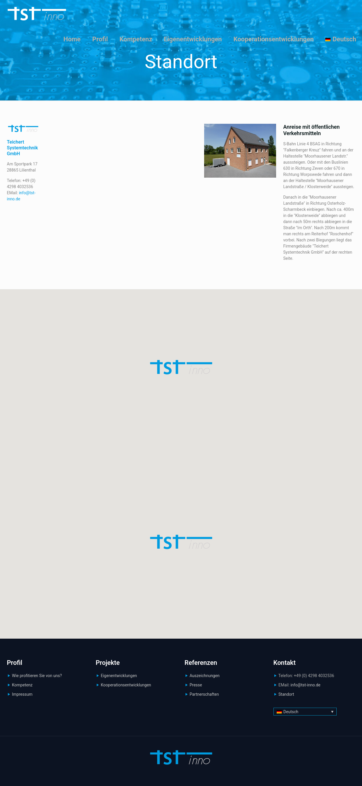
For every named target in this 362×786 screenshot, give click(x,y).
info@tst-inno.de (305, 685)
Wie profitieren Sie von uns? (37, 675)
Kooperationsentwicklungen (126, 685)
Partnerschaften (204, 694)
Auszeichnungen (205, 675)
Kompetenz (22, 685)
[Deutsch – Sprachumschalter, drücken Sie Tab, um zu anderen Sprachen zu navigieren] (305, 712)
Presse (196, 685)
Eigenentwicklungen (119, 675)
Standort (286, 694)
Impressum (22, 694)
